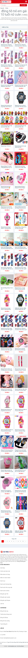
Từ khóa (6, 8)
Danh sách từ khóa (4, 590)
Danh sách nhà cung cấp (6, 587)
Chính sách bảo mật (5, 571)
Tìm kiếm (23, 5)
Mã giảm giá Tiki (4, 594)
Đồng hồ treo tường (5, 620)
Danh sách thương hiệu (5, 584)
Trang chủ (2, 8)
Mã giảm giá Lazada (5, 597)
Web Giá (24, 642)
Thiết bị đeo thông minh (6, 614)
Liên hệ (2, 603)
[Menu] (26, 2)
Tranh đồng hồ (3, 624)
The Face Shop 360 (14, 642)
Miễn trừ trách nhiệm (5, 577)
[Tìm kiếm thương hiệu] (10, 5)
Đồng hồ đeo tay (4, 611)
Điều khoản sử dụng (5, 574)
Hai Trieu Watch (20, 646)
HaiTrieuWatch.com (12, 646)
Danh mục (2, 581)
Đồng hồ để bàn (4, 617)
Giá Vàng (20, 642)
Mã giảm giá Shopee (5, 600)
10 (22, 541)
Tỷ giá (8, 642)
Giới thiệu (2, 568)
